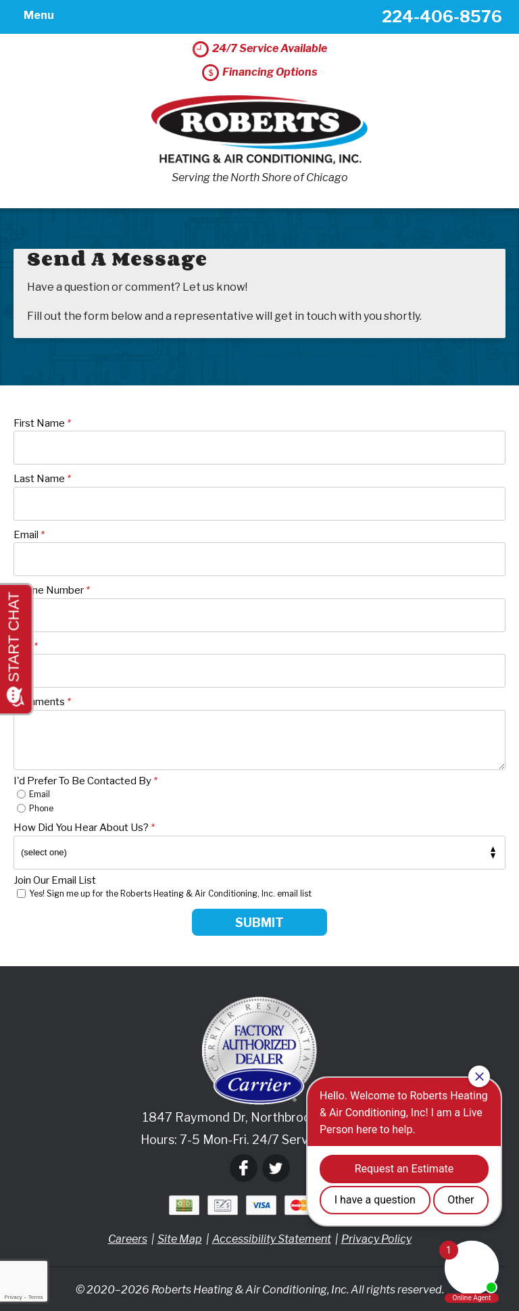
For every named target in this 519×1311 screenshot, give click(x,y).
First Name (42, 423)
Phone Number (52, 591)
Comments (42, 702)
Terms (35, 1297)
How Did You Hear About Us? (84, 828)
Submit (259, 922)
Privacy (13, 1297)
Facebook (243, 1169)
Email (29, 535)
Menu (38, 16)
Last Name (42, 479)
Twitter (276, 1169)
